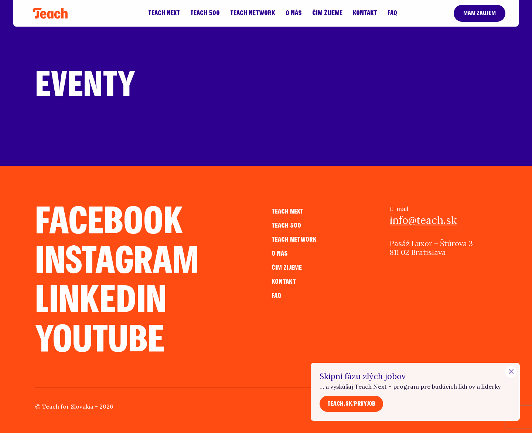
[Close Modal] (511, 372)
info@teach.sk (423, 220)
